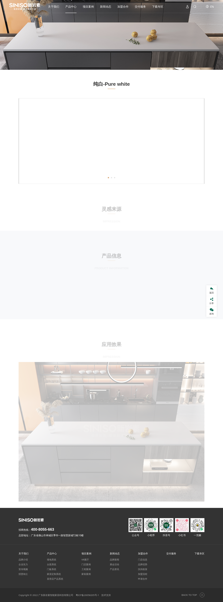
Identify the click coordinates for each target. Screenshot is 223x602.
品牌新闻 (114, 559)
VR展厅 (85, 559)
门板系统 (51, 569)
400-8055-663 (42, 529)
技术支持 (106, 595)
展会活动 (114, 564)
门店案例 (86, 564)
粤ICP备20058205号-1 (87, 595)
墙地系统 (51, 559)
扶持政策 (142, 569)
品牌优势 (142, 564)
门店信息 (142, 559)
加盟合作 (123, 6)
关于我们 (53, 6)
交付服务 (140, 6)
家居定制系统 (54, 573)
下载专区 (157, 6)
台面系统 (51, 564)
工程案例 (86, 569)
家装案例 (86, 573)
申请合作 (142, 578)
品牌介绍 (23, 559)
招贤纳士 (23, 573)
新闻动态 (105, 6)
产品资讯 (114, 569)
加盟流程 (142, 573)
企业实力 (23, 564)
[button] (108, 179)
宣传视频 (23, 569)
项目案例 (88, 6)
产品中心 (71, 6)
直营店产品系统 (55, 578)
